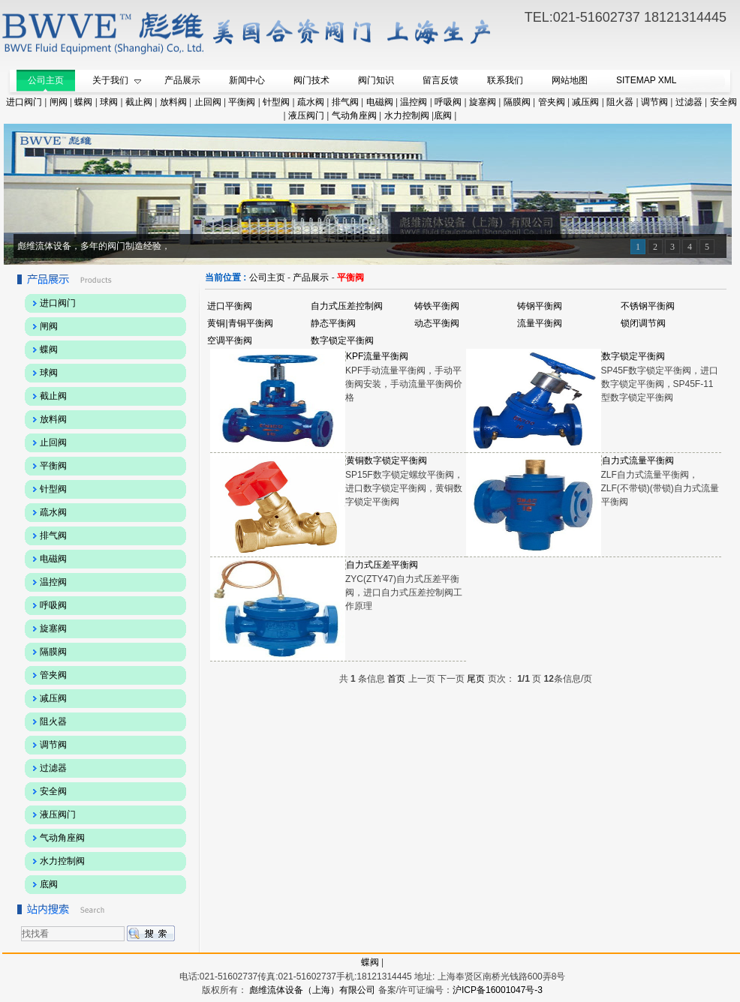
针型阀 (276, 102)
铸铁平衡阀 (436, 306)
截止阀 (138, 102)
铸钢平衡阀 (539, 306)
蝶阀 (83, 102)
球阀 (109, 102)
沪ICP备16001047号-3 (498, 990)
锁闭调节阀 (643, 323)
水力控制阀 (406, 115)
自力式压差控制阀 (347, 306)
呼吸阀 (448, 102)
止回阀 (207, 102)
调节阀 (654, 102)
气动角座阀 (354, 115)
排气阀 (345, 102)
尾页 (476, 679)
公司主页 (267, 277)
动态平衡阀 (436, 323)
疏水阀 (310, 102)
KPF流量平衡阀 (377, 356)
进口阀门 (24, 102)
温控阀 (413, 102)
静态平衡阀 (333, 323)
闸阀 (59, 102)
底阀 (443, 115)
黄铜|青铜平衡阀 (239, 323)
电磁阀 (379, 102)
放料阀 (173, 102)
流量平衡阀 (539, 323)
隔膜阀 (517, 102)
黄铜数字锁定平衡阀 (386, 460)
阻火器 (619, 102)
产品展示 (311, 277)
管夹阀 (551, 102)
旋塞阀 (482, 102)
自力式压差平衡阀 (382, 565)
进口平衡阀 (229, 306)
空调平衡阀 (229, 340)
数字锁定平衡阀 (342, 340)
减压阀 (585, 102)
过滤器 (688, 102)
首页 (396, 679)
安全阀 (723, 102)
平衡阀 (241, 102)
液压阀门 (306, 115)
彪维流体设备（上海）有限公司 (311, 990)
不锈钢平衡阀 (648, 306)
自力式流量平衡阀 (638, 460)
